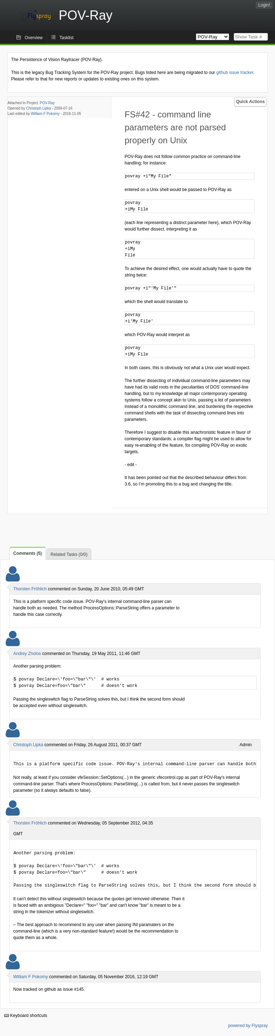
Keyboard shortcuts (25, 1015)
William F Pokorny (45, 114)
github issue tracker (234, 72)
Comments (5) (27, 553)
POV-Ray (47, 103)
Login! (264, 5)
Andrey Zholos (27, 653)
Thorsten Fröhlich (30, 588)
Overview (34, 37)
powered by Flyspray (248, 1025)
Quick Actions (250, 101)
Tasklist (66, 37)
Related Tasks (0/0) (68, 554)
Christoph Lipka (38, 108)
